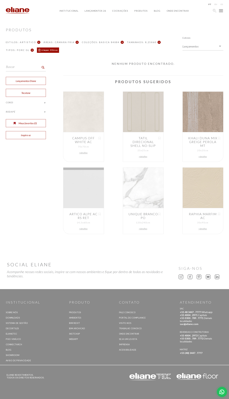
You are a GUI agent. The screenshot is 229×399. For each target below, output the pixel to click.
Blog (157, 10)
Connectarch (14, 344)
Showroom (12, 355)
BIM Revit (74, 323)
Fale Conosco (127, 312)
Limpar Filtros (50, 50)
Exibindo (187, 38)
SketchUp (74, 333)
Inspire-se (26, 135)
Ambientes (75, 317)
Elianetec (11, 333)
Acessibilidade (127, 350)
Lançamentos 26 (95, 10)
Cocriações (120, 10)
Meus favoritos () (25, 123)
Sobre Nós (12, 312)
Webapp (73, 339)
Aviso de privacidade (18, 360)
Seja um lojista (128, 339)
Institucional (68, 10)
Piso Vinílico (13, 339)
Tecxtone (25, 92)
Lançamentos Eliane (26, 80)
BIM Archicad (77, 328)
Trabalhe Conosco (130, 328)
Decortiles (12, 328)
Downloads (13, 317)
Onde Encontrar (178, 10)
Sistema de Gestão (17, 323)
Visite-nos (125, 323)
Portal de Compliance (132, 317)
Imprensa (124, 344)
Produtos (141, 10)
